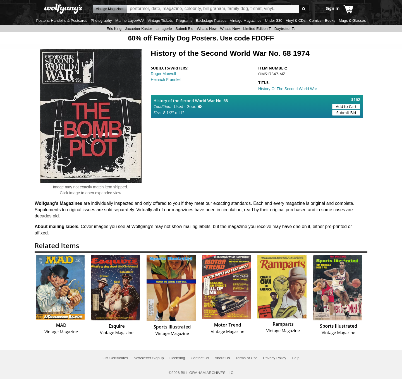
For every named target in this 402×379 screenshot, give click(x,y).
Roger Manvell (163, 73)
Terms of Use (247, 358)
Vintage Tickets (160, 20)
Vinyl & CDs (296, 20)
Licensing (177, 358)
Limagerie (163, 29)
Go (304, 9)
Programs (184, 20)
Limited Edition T (257, 29)
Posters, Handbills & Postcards (61, 20)
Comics (315, 20)
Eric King (114, 29)
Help (295, 358)
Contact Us (200, 358)
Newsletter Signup (148, 358)
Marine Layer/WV (129, 20)
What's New (207, 29)
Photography (101, 20)
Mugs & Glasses (352, 20)
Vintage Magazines (245, 20)
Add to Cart (346, 106)
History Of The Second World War (287, 89)
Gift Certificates (115, 358)
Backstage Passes (211, 20)
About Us (222, 358)
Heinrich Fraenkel (166, 79)
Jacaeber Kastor (138, 29)
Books (330, 20)
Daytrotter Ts (284, 29)
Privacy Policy (274, 358)
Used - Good (185, 106)
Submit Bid (184, 29)
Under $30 (273, 20)
